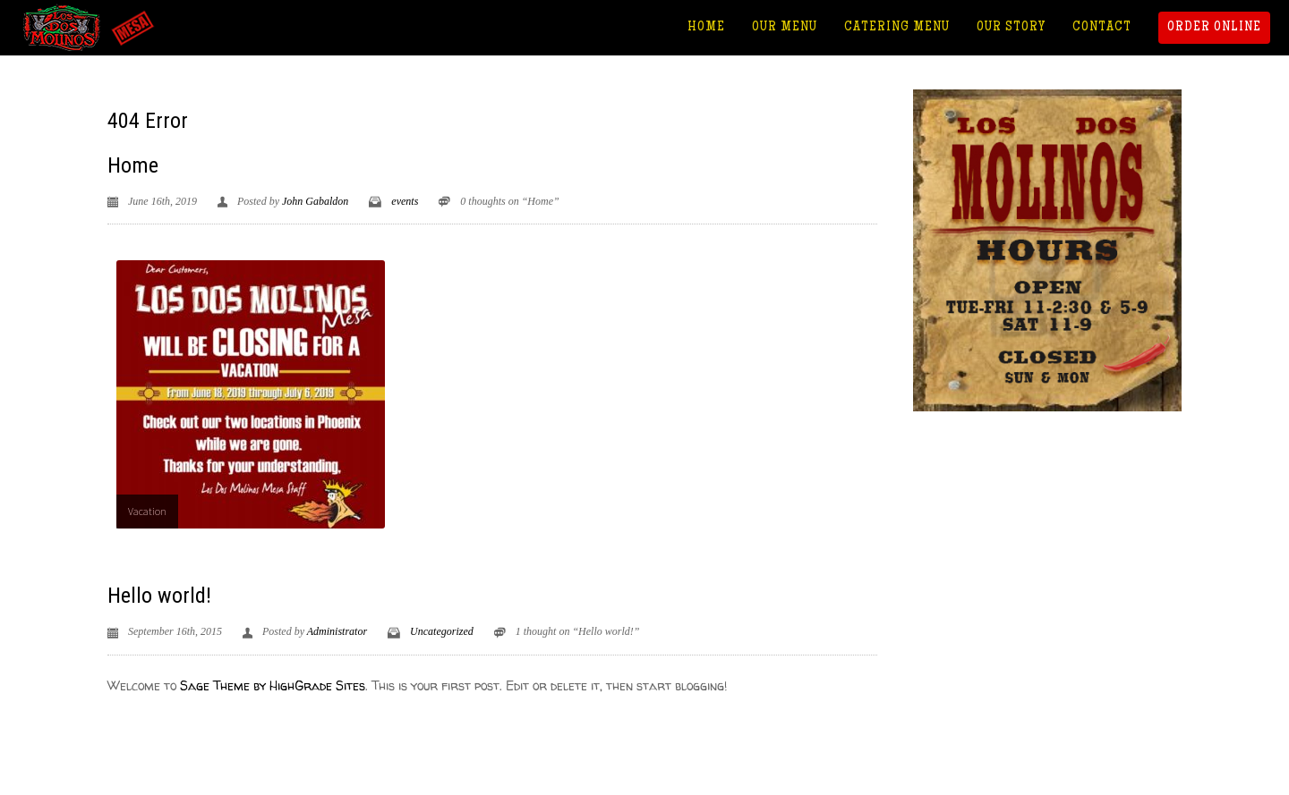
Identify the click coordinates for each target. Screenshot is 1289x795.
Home (706, 28)
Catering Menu (897, 28)
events (404, 201)
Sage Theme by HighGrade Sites (272, 685)
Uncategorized (442, 631)
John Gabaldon (315, 201)
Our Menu (784, 28)
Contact (1101, 28)
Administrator (337, 631)
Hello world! (159, 595)
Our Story (1011, 28)
